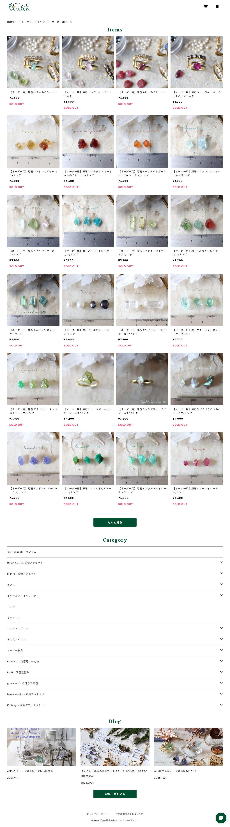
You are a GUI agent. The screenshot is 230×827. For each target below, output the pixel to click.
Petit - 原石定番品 (18, 672)
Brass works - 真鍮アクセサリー (27, 694)
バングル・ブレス (17, 628)
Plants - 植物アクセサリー (23, 573)
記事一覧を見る (115, 794)
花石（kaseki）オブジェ (21, 551)
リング (11, 606)
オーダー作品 (15, 650)
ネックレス (13, 617)
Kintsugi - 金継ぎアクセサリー (25, 705)
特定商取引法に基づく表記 (129, 814)
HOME (11, 22)
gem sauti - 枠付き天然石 (22, 683)
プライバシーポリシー (98, 814)
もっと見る (115, 522)
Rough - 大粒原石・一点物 (23, 661)
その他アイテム (16, 639)
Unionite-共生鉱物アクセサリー (26, 562)
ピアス (11, 584)
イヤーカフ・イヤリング (33, 22)
